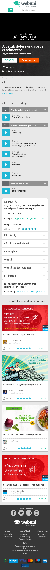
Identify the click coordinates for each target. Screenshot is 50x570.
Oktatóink (8, 536)
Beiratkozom (29, 60)
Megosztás (9, 67)
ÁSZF (25, 548)
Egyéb (18, 218)
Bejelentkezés (28, 10)
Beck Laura (12, 78)
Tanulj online (42, 534)
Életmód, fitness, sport (33, 218)
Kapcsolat (8, 534)
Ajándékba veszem (13, 71)
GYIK (25, 553)
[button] (8, 93)
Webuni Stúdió (25, 539)
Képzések (42, 536)
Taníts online (25, 534)
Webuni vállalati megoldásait (31, 291)
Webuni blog (25, 536)
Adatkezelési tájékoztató (25, 546)
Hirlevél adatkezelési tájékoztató (25, 550)
